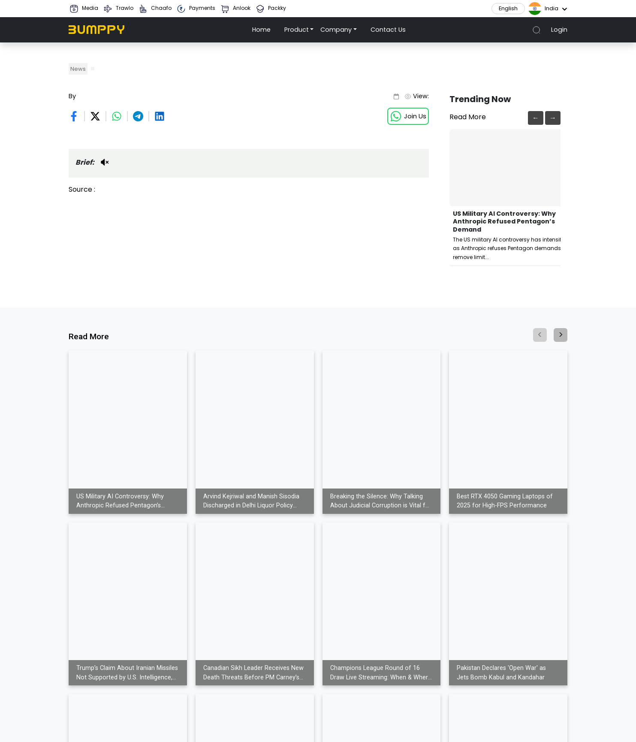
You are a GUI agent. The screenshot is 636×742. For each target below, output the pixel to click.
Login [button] (559, 29)
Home (261, 29)
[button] (299, 30)
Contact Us (388, 29)
